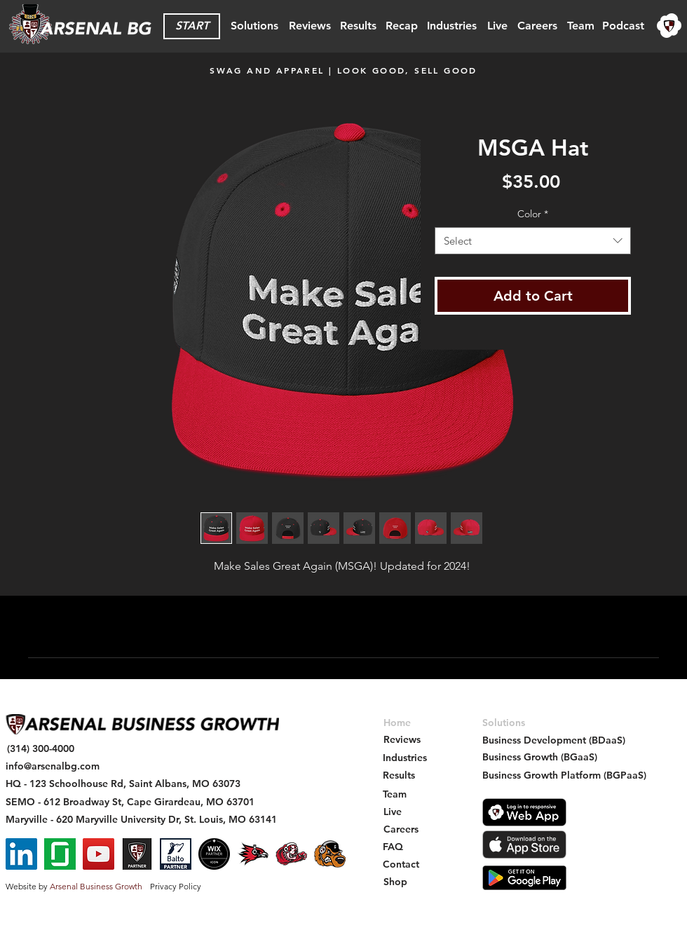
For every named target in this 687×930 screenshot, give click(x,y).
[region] (669, 25)
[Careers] (537, 26)
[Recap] (401, 26)
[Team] (580, 26)
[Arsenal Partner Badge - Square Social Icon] (137, 854)
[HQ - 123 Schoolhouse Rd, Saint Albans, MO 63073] (123, 784)
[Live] (497, 26)
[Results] (358, 26)
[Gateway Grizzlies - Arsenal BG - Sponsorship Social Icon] (330, 854)
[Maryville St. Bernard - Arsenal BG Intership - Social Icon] (291, 854)
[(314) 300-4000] (41, 749)
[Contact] (401, 864)
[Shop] (395, 882)
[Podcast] (623, 26)
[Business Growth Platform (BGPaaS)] (564, 775)
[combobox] (533, 240)
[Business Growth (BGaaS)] (539, 757)
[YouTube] (98, 854)
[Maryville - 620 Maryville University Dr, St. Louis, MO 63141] (141, 819)
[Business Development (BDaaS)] (553, 740)
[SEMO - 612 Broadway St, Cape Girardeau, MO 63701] (130, 802)
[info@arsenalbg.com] (53, 766)
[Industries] (452, 26)
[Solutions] (254, 26)
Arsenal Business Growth (96, 886)
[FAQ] (393, 847)
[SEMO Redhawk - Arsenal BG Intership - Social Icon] (252, 854)
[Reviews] (310, 26)
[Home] (397, 723)
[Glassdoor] (60, 854)
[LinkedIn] (21, 854)
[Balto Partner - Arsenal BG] (175, 854)
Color (532, 213)
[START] (191, 26)
